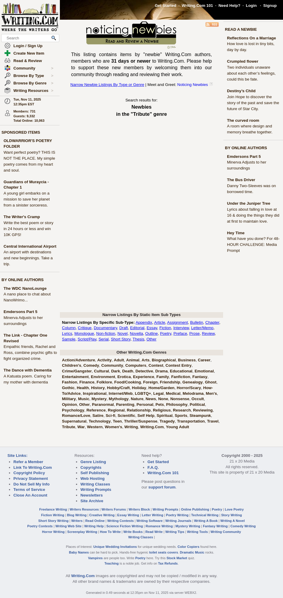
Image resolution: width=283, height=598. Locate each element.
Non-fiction (105, 333)
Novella (136, 333)
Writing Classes (95, 484)
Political (197, 404)
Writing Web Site (68, 526)
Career (204, 360)
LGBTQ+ (143, 393)
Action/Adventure (78, 360)
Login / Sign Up (28, 46)
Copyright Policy (29, 473)
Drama (161, 371)
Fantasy (199, 376)
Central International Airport (30, 246)
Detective (144, 371)
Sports (181, 415)
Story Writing (231, 515)
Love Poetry (234, 509)
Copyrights (90, 467)
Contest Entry (179, 365)
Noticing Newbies (192, 84)
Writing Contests (120, 521)
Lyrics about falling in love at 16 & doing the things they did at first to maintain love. (253, 215)
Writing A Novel (232, 521)
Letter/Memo (202, 328)
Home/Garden (161, 388)
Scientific (126, 415)
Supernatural (74, 421)
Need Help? (229, 5)
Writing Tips (174, 532)
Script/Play (87, 339)
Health (83, 388)
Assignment (177, 322)
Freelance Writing (53, 509)
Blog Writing (77, 515)
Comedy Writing (243, 526)
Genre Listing (93, 462)
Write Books (133, 532)
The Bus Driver (241, 180)
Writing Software (149, 521)
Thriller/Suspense (140, 421)
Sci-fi (111, 415)
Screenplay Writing (82, 532)
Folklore (104, 382)
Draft (123, 328)
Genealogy (192, 382)
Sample (68, 339)
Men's (211, 393)
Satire (97, 415)
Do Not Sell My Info (31, 484)
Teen (117, 421)
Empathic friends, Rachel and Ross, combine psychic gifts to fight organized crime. (30, 352)
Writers (77, 521)
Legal (158, 393)
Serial (104, 339)
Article (159, 322)
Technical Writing (205, 515)
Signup (270, 5)
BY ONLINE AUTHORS (22, 280)
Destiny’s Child (241, 91)
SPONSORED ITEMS (20, 132)
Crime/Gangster (77, 371)
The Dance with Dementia (28, 370)
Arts (146, 360)
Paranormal (103, 404)
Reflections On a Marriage (251, 38)
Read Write (154, 532)
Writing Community (226, 532)
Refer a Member (28, 462)
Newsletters (91, 495)
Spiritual (164, 415)
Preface (180, 333)
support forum (161, 487)
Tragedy (167, 421)
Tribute (68, 427)
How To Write (110, 532)
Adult (119, 360)
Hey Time (236, 233)
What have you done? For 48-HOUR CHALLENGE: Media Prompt (253, 244)
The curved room (243, 120)
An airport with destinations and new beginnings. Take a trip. (28, 258)
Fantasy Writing (215, 526)
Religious (162, 410)
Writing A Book (206, 521)
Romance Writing (159, 526)
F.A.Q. (153, 467)
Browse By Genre (33, 83)
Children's (71, 365)
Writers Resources (84, 509)
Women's (113, 427)
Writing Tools (197, 532)
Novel (122, 333)
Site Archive (91, 501)
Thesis (138, 339)
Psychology (73, 410)
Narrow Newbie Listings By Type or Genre (107, 84)
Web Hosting (92, 478)
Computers (135, 365)
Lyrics (67, 333)
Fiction (165, 328)
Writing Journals (178, 521)
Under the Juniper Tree (248, 203)
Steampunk (200, 415)
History (98, 388)
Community (33, 68)
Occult (198, 399)
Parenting (125, 404)
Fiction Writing (52, 515)
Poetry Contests (40, 526)
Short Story (120, 339)
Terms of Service (29, 489)
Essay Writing (128, 515)
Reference (95, 410)
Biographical (164, 360)
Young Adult (177, 427)
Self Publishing (94, 473)
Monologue (84, 333)
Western (94, 427)
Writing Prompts (95, 489)
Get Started (165, 5)
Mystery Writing (187, 526)
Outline (151, 333)
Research (182, 410)
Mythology (119, 399)
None (163, 399)
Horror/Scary (189, 388)
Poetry (165, 333)
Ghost (211, 382)
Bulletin (196, 322)
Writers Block (139, 509)
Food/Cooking (127, 382)
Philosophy (177, 404)
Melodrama (193, 393)
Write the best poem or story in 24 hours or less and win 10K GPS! (28, 229)
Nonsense (179, 399)
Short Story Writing (53, 521)
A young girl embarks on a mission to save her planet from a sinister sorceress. (27, 199)
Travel (213, 421)
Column (69, 328)
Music (83, 399)
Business (187, 360)
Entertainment (75, 376)
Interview (181, 328)
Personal (144, 404)
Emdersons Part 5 (20, 311)
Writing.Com (152, 427)
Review (208, 333)
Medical (173, 393)
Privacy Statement (30, 478)
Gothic (68, 388)
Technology (100, 421)
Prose (194, 333)
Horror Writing (53, 532)
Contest (156, 365)
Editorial (137, 328)
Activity (104, 360)
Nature (137, 399)
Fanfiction (180, 376)
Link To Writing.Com (32, 467)
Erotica (124, 376)
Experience (143, 376)
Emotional (204, 371)
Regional (116, 410)
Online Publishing (195, 509)
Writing (131, 427)
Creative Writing (102, 515)
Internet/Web (121, 393)
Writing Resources (33, 91)
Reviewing (203, 410)
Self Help (145, 415)
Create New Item (28, 53)
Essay (152, 328)
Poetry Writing (177, 515)
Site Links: (17, 455)
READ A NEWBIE (241, 29)
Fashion (69, 382)
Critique (84, 328)
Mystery (98, 399)
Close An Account (30, 495)
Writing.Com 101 (197, 5)
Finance (87, 382)
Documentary (105, 328)
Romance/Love (76, 415)
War (81, 427)
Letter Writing (152, 515)
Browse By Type (33, 76)
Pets (160, 404)
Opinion (69, 404)
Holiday (139, 388)
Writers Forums (114, 509)
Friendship (170, 382)
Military (69, 399)
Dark (115, 371)
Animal (132, 360)
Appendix (144, 322)
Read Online (95, 521)
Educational (181, 371)
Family (162, 376)
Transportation (191, 421)
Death (127, 371)
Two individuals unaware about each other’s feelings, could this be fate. (251, 73)
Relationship (139, 410)
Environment (103, 376)
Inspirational (94, 393)
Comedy (91, 365)
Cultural (101, 371)
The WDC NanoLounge (25, 288)
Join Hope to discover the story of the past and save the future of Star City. (253, 103)
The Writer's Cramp (22, 217)
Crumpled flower (242, 61)
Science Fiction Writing (124, 526)
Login (251, 5)
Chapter (212, 322)
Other (151, 339)
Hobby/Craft (118, 388)
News (151, 399)
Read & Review (27, 60)
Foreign (150, 382)
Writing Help (94, 526)
